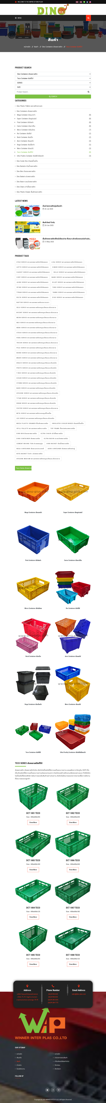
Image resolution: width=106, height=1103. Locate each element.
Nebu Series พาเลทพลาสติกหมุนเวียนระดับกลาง (36, 327)
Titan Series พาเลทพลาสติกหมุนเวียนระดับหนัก (36, 398)
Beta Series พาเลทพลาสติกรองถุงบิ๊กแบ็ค (34, 413)
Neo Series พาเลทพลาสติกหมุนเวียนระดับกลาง (36, 322)
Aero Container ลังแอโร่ (25, 141)
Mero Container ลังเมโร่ (25, 148)
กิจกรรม (56, 1065)
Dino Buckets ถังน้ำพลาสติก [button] (27, 166)
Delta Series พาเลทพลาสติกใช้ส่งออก (32, 297)
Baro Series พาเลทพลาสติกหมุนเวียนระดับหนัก (36, 388)
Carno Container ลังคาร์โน (26, 126)
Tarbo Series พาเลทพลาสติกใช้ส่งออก (69, 292)
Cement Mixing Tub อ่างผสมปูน (30, 443)
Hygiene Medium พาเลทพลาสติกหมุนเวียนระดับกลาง (38, 459)
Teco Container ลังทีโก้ (25, 152)
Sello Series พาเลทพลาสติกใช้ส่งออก (70, 272)
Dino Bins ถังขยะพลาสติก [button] (26, 171)
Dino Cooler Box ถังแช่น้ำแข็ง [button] (27, 161)
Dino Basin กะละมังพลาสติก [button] (27, 182)
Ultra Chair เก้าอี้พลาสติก (52, 433)
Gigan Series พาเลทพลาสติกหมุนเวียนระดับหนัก (36, 378)
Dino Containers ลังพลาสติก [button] (27, 111)
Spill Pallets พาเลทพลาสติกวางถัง (32, 428)
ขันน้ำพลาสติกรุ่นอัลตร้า (52, 206)
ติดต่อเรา (57, 1069)
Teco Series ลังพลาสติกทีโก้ (24, 468)
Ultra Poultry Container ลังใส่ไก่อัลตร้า (30, 156)
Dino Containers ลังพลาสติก (52, 47)
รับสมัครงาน (20, 1069)
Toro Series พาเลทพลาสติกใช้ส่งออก (68, 287)
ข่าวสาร (18, 1065)
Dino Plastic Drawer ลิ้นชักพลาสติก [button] (29, 192)
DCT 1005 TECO (33, 955)
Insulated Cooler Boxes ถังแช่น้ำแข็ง (68, 423)
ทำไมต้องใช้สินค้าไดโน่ (61, 1061)
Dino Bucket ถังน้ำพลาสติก (58, 443)
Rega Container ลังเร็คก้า (26, 145)
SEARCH (53, 96)
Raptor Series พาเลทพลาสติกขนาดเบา (33, 302)
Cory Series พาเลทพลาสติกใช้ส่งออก (32, 277)
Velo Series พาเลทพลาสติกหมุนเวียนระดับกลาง (36, 307)
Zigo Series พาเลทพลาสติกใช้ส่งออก (67, 297)
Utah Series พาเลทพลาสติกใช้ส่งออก (32, 262)
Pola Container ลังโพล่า (25, 122)
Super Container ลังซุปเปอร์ (26, 119)
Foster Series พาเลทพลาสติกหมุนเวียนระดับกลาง (37, 408)
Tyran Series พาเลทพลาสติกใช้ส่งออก (33, 292)
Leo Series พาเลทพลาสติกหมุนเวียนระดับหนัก (35, 418)
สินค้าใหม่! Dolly (49, 222)
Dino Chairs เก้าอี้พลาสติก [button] (26, 187)
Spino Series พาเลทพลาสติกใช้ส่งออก (33, 287)
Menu (18, 18)
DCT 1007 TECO (73, 907)
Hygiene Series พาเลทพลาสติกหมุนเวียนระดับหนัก (37, 393)
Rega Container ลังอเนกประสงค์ (30, 448)
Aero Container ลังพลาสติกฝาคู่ (61, 448)
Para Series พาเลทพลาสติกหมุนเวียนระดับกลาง (36, 338)
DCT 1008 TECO (73, 955)
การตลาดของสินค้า (60, 1058)
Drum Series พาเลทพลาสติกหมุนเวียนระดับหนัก (36, 403)
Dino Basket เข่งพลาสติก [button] (26, 176)
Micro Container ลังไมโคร (26, 130)
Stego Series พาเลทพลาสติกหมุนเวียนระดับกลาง (37, 332)
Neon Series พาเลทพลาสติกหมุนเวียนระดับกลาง (36, 317)
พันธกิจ (18, 1058)
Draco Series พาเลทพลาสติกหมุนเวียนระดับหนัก (37, 363)
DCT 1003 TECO (33, 860)
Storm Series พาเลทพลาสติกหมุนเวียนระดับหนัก (37, 383)
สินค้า (36, 47)
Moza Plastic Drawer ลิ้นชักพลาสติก (32, 423)
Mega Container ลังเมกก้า (26, 115)
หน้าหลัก (27, 47)
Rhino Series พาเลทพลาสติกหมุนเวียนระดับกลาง (37, 353)
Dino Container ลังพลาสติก (28, 438)
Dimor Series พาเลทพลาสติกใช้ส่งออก (68, 267)
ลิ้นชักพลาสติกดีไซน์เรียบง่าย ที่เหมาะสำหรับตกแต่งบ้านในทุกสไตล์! (66, 239)
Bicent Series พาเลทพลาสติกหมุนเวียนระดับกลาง (37, 312)
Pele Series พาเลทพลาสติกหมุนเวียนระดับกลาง (36, 348)
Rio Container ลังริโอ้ (24, 133)
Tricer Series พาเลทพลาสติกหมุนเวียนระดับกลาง (37, 343)
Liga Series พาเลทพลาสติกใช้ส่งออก (67, 262)
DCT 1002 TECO (73, 813)
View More (33, 822)
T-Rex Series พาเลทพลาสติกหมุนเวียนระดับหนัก (36, 373)
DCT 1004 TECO (33, 907)
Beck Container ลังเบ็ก (25, 137)
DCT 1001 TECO (33, 813)
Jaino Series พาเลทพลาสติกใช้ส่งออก (32, 282)
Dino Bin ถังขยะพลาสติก (27, 433)
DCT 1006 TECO (73, 860)
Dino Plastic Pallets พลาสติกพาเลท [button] (29, 106)
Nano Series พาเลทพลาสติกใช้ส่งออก (67, 277)
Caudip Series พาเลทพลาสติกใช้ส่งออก (33, 272)
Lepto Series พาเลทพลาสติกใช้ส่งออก (33, 267)
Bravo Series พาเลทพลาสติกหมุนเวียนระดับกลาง (37, 358)
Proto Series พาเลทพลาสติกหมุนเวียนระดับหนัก (37, 368)
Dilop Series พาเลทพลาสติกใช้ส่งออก (68, 282)
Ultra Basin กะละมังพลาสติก (56, 438)
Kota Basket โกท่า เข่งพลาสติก (30, 453)
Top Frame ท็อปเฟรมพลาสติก (62, 428)
